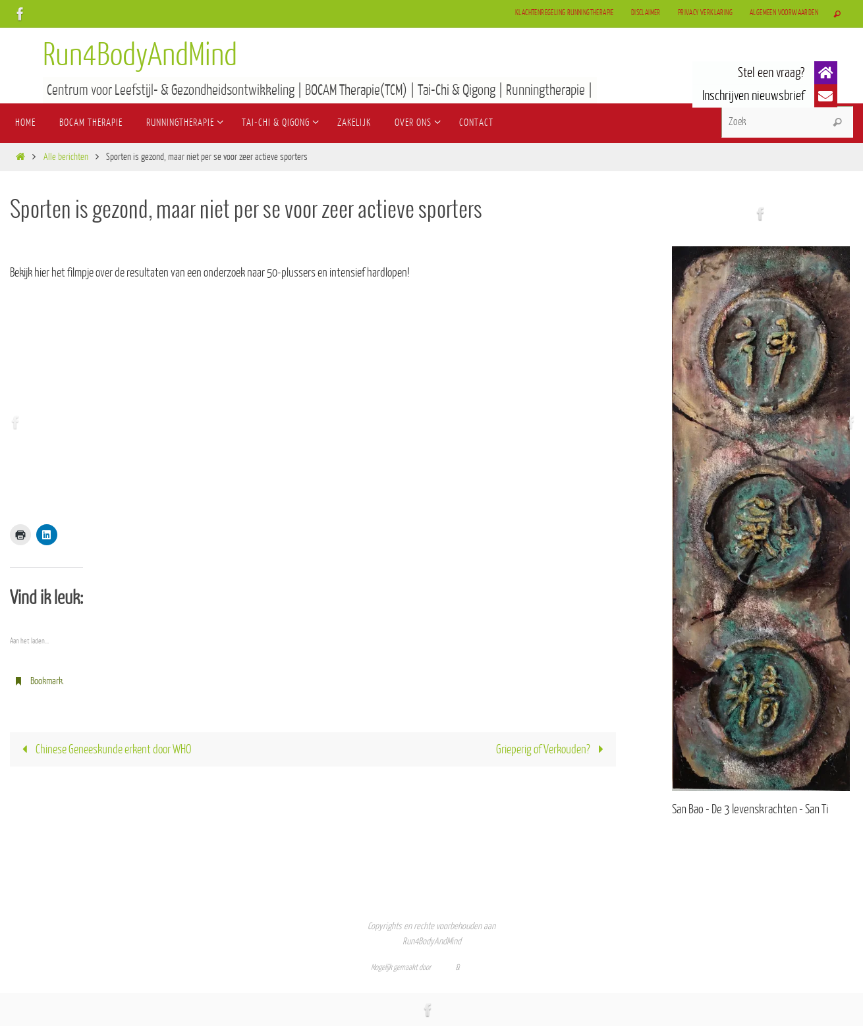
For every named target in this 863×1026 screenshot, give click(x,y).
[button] (825, 72)
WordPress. (477, 967)
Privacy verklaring (705, 13)
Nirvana (443, 967)
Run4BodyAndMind (140, 55)
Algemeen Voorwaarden (784, 13)
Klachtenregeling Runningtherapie (564, 13)
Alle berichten (65, 157)
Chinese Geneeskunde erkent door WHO (103, 749)
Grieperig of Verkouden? (553, 749)
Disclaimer (646, 13)
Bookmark (46, 681)
